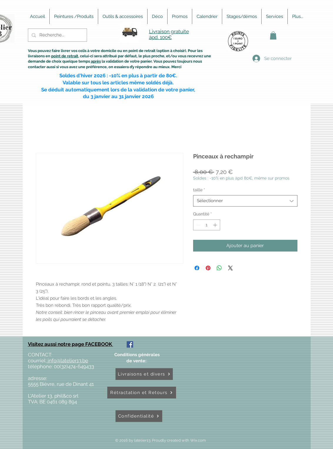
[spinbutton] (206, 225)
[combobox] (245, 201)
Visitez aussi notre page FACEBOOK (70, 344)
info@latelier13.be (67, 360)
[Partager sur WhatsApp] (219, 268)
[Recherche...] (56, 35)
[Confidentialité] (139, 416)
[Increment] (215, 225)
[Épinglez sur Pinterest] (208, 268)
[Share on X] (230, 268)
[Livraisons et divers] (144, 374)
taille (199, 189)
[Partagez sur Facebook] (196, 268)
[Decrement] (197, 225)
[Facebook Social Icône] (130, 344)
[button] (273, 35)
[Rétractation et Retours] (141, 392)
